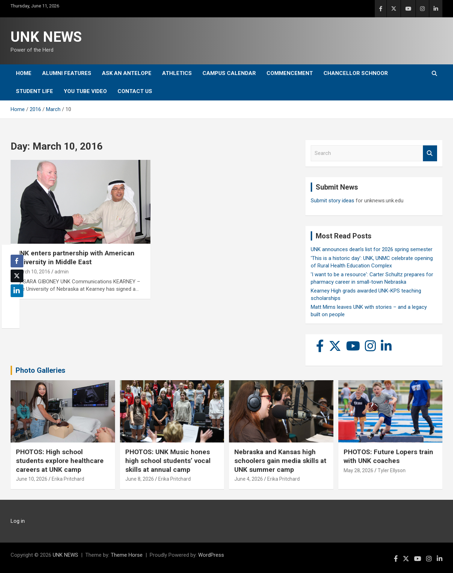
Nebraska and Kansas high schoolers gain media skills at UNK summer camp (280, 460)
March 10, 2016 (33, 271)
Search (430, 153)
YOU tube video (85, 91)
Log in (18, 521)
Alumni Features (66, 73)
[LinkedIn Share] (17, 290)
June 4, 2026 (248, 479)
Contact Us (134, 91)
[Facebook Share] (17, 261)
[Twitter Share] (17, 276)
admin (62, 271)
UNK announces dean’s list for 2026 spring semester (371, 249)
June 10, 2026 (31, 479)
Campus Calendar (229, 73)
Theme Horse (127, 555)
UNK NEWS (46, 37)
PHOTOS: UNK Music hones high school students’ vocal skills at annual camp (168, 460)
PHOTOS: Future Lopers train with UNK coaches (388, 456)
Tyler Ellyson (392, 470)
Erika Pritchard (68, 479)
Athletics (177, 73)
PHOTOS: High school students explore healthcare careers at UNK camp (60, 460)
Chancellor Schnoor (355, 73)
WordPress (211, 555)
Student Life (34, 91)
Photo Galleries (40, 370)
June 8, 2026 (139, 479)
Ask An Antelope (126, 73)
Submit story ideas (332, 200)
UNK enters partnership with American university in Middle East (75, 257)
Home (23, 73)
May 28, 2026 (358, 470)
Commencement (289, 73)
